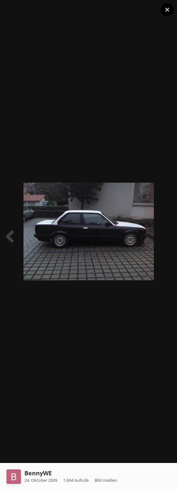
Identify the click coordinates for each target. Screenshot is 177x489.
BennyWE (38, 473)
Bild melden (106, 480)
